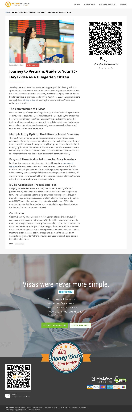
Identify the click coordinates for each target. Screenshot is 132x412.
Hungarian (19, 244)
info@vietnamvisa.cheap (21, 397)
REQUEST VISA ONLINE (54, 325)
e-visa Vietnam (32, 65)
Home (7, 12)
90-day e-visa (29, 100)
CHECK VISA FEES (80, 325)
